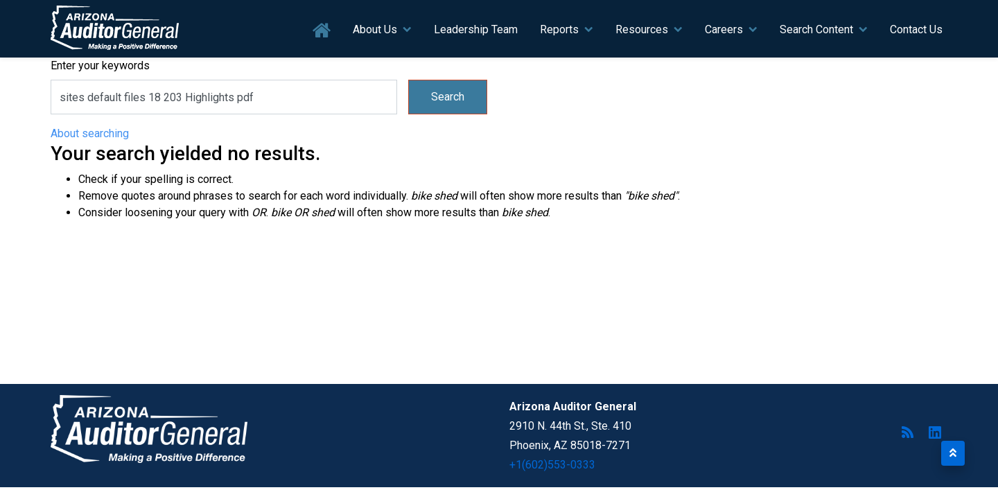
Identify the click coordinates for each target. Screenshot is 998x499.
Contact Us (916, 29)
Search (447, 96)
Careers (724, 29)
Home (322, 30)
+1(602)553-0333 (552, 464)
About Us (375, 29)
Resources (641, 29)
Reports (559, 29)
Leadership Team (476, 29)
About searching (90, 133)
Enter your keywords (100, 65)
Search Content (816, 29)
